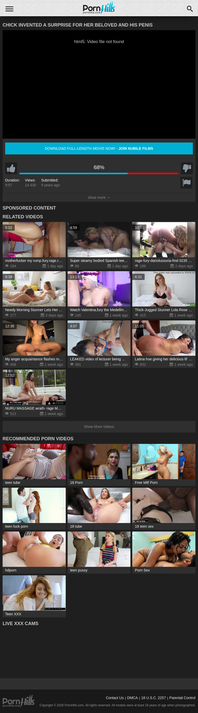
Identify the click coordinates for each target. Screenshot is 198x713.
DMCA (132, 698)
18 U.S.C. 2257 (153, 698)
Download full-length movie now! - (99, 148)
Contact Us (114, 698)
